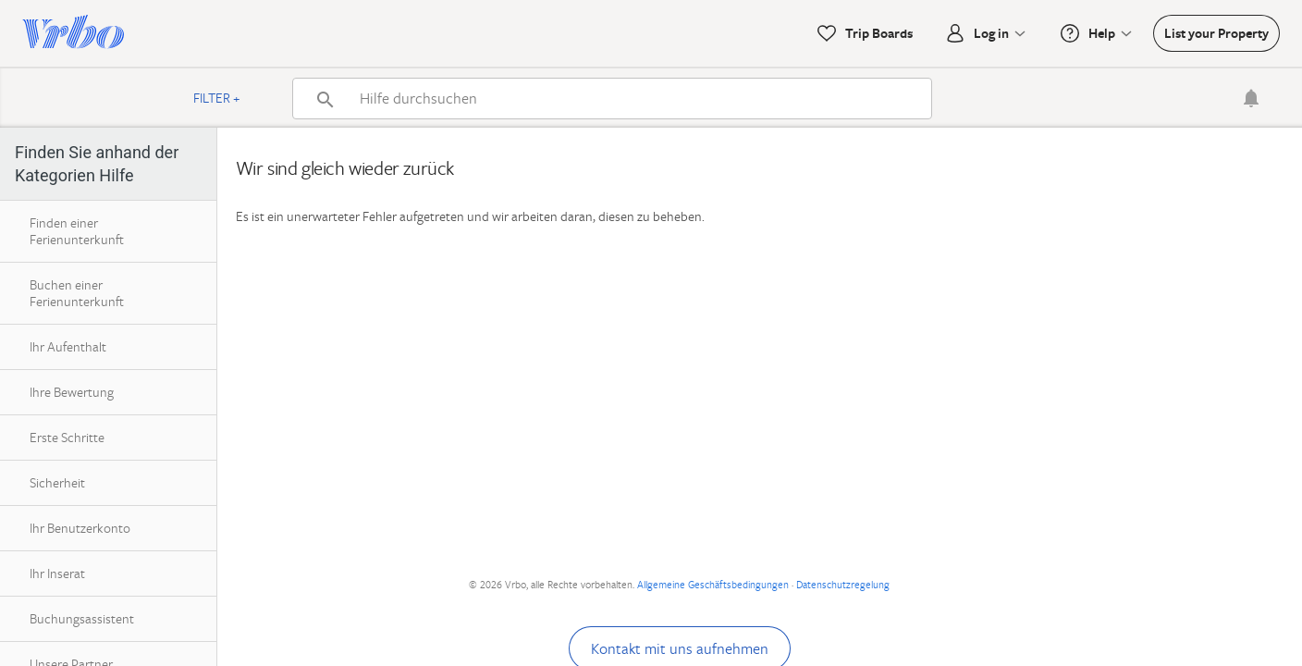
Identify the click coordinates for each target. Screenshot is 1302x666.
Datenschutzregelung (843, 584)
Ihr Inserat (57, 573)
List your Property (1216, 33)
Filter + (216, 97)
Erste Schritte (67, 437)
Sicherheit (57, 482)
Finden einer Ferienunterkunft (77, 231)
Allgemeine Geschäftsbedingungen (713, 584)
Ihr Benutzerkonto (80, 527)
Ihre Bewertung (72, 392)
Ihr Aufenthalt (68, 346)
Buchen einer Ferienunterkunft (77, 293)
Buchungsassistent (82, 618)
